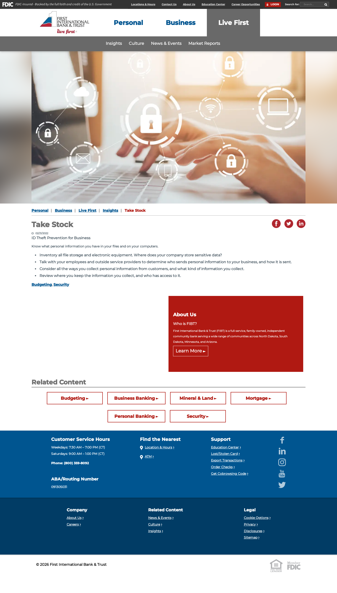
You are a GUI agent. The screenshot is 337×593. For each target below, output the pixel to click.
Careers (73, 524)
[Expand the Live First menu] (233, 22)
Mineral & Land (196, 398)
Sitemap (250, 537)
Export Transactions (226, 460)
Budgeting (42, 284)
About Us (189, 4)
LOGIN (275, 4)
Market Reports (204, 43)
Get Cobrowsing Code (228, 474)
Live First (87, 210)
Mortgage (257, 398)
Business (63, 210)
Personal (40, 210)
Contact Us (169, 4)
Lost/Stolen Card (224, 454)
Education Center (213, 4)
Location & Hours (158, 447)
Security (61, 284)
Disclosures (253, 531)
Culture (136, 43)
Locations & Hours (143, 4)
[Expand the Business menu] (180, 22)
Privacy (250, 524)
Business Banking (134, 398)
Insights (114, 43)
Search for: (292, 4)
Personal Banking (134, 416)
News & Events (166, 43)
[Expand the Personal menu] (128, 22)
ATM (148, 456)
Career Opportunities (246, 4)
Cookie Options (256, 518)
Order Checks (222, 467)
